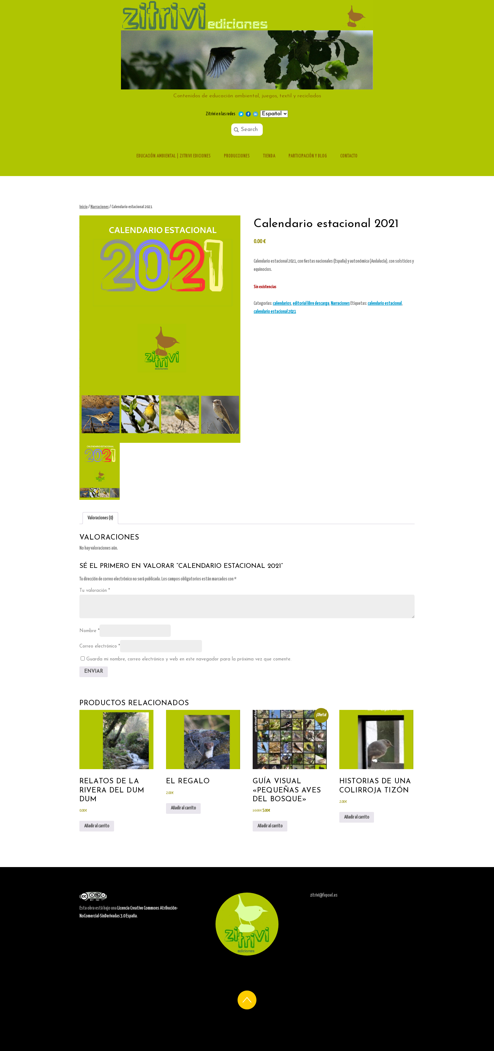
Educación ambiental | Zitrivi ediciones (173, 156)
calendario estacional (385, 303)
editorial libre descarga (311, 303)
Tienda (269, 156)
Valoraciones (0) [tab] (100, 518)
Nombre (89, 631)
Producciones (237, 156)
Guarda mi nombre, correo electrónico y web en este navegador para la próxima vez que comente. (188, 659)
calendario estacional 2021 (275, 312)
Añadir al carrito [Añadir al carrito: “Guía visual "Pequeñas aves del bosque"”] (270, 826)
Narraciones (99, 207)
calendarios (282, 303)
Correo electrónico (99, 646)
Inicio (83, 207)
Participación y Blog (308, 156)
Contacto (349, 156)
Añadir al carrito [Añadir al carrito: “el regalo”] (183, 808)
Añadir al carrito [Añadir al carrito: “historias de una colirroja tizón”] (356, 817)
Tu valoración (94, 590)
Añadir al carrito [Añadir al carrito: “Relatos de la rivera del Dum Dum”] (96, 826)
